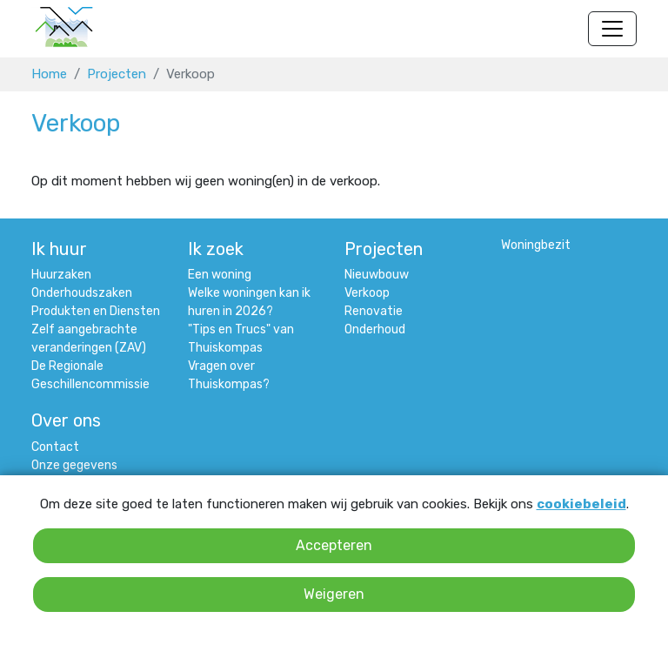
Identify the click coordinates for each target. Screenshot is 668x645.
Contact (55, 447)
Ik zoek (216, 249)
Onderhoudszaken (81, 293)
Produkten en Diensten (95, 311)
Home (49, 74)
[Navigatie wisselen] (612, 28)
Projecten (116, 74)
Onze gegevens (74, 465)
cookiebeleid (581, 504)
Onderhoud (374, 329)
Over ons (66, 420)
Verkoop (367, 293)
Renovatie (373, 311)
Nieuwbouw (376, 274)
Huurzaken (61, 274)
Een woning (219, 274)
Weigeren (334, 594)
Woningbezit (536, 245)
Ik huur (59, 249)
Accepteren (334, 545)
